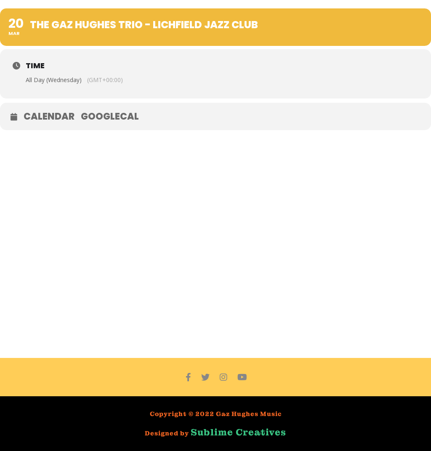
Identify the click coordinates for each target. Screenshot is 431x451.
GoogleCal (110, 116)
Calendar (49, 116)
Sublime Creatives (238, 432)
